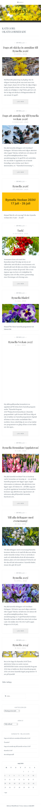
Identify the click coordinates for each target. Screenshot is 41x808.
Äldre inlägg (7, 682)
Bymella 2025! (20, 577)
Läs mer (22, 102)
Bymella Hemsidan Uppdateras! (20, 447)
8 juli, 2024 (20, 648)
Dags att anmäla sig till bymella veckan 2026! (20, 117)
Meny (21, 2)
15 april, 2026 (20, 54)
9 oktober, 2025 (20, 234)
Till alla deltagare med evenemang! (20, 519)
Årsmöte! (6, 742)
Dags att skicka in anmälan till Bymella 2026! (20, 49)
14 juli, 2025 (20, 301)
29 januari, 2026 (20, 189)
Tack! (20, 230)
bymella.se (20, 11)
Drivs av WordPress (12, 806)
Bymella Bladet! (20, 297)
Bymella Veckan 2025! (20, 342)
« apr (5, 792)
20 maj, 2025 (20, 524)
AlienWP (31, 806)
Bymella (20, 43)
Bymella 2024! (20, 645)
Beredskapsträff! (9, 754)
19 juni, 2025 (20, 451)
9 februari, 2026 (20, 122)
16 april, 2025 (20, 581)
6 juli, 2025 (20, 345)
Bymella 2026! (20, 186)
